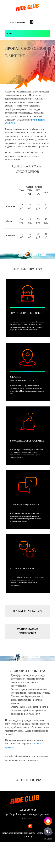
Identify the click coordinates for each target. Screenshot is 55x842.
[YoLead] (48, 838)
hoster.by (28, 836)
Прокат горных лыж (27, 610)
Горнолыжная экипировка (27, 631)
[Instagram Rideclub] (48, 821)
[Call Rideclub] (48, 831)
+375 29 (17, 22)
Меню (10, 33)
